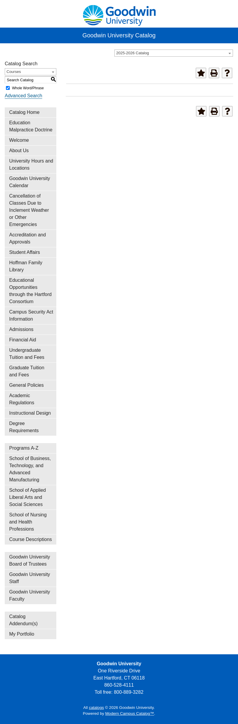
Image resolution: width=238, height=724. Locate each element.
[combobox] (173, 53)
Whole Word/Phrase (28, 88)
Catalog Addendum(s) (23, 620)
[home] (119, 14)
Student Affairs (24, 252)
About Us (19, 150)
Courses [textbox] (14, 71)
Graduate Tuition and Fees (26, 371)
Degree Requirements (24, 427)
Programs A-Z (24, 448)
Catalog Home (24, 112)
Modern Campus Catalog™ (129, 713)
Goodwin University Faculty (29, 595)
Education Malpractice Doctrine (30, 126)
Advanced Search (23, 95)
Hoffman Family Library (25, 266)
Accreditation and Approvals (27, 238)
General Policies (26, 385)
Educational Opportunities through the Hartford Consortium (30, 291)
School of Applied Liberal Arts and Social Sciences (27, 497)
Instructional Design (30, 413)
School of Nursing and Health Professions (28, 522)
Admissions (21, 329)
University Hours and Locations (31, 164)
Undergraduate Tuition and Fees (26, 354)
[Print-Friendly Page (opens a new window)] (214, 73)
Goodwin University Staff (29, 578)
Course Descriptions (30, 539)
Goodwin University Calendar (29, 182)
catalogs (96, 707)
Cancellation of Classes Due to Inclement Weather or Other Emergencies (29, 210)
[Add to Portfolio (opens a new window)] (201, 73)
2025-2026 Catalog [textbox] (132, 53)
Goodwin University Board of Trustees (29, 560)
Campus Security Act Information (31, 315)
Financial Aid (22, 339)
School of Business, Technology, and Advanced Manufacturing (30, 469)
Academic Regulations (21, 399)
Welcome (19, 140)
